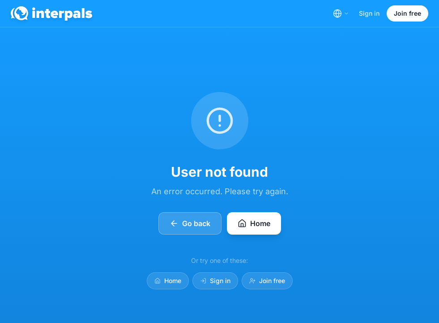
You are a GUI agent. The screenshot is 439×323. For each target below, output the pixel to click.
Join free (407, 13)
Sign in (369, 13)
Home (167, 280)
